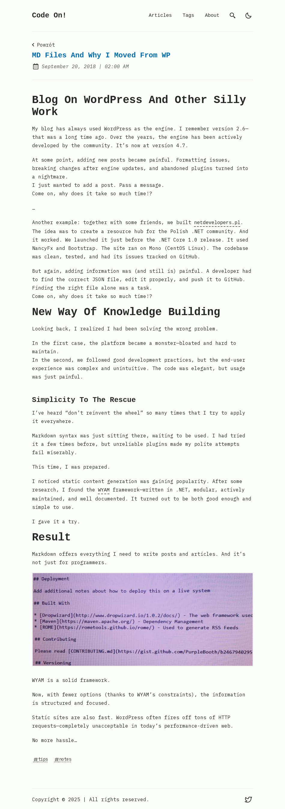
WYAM (104, 489)
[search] (233, 15)
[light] (248, 15)
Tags (188, 15)
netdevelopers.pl (217, 222)
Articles (160, 15)
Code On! (49, 15)
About (212, 15)
